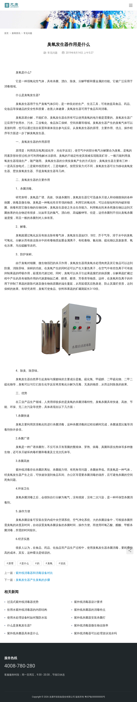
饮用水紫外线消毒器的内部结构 (27, 609)
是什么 (25, 563)
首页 (6, 33)
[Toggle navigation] (131, 5)
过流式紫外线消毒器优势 (23, 602)
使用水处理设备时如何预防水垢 (27, 617)
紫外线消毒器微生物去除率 (91, 625)
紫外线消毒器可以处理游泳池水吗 (95, 633)
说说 (62, 563)
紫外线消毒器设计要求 (88, 602)
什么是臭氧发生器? (19, 625)
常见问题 (52, 52)
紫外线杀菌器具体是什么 (23, 633)
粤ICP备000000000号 (95, 697)
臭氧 (49, 563)
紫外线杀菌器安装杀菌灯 (89, 617)
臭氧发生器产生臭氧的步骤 (33, 580)
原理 (10, 563)
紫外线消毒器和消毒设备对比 (34, 573)
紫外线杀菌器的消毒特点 (89, 609)
